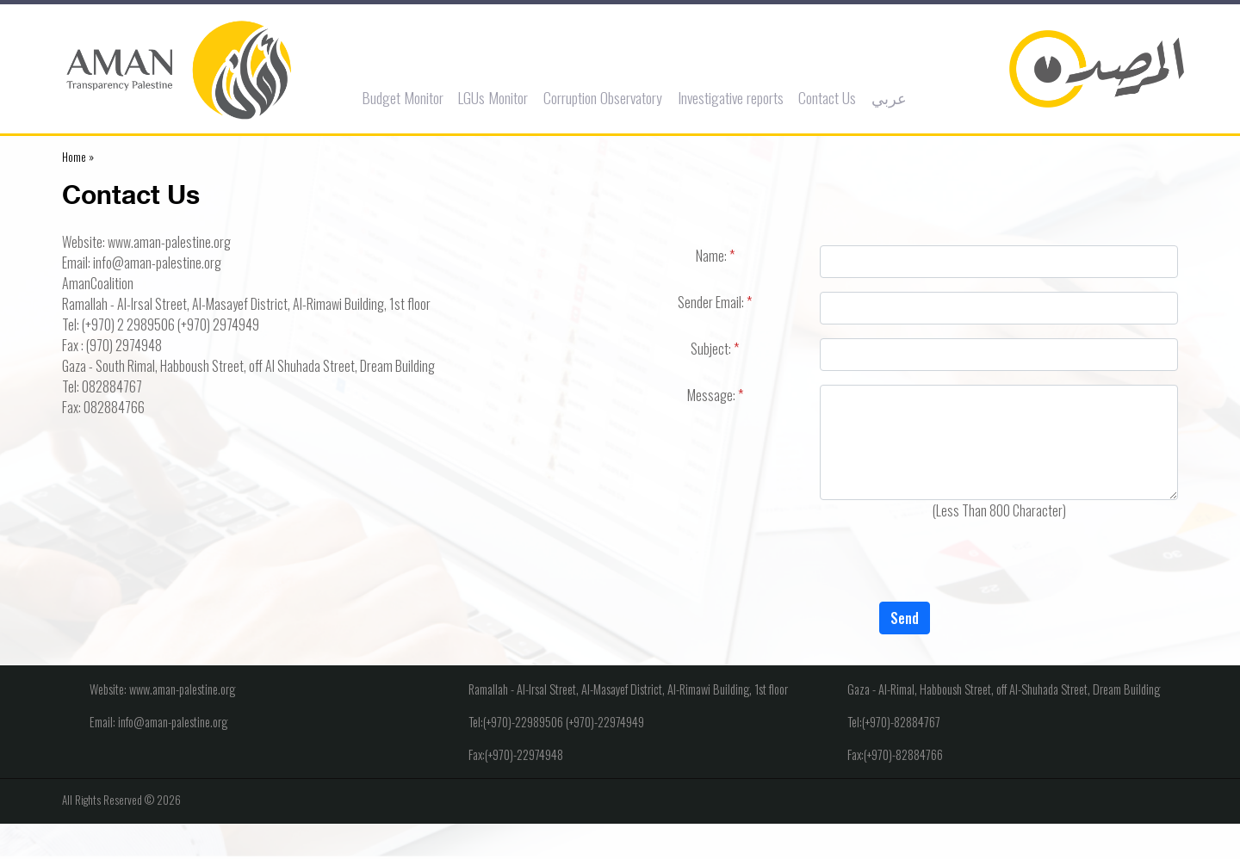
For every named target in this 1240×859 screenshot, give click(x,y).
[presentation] (904, 568)
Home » (78, 156)
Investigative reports (734, 97)
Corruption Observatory (606, 97)
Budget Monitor (406, 97)
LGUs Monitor (496, 97)
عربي (892, 97)
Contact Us (830, 97)
